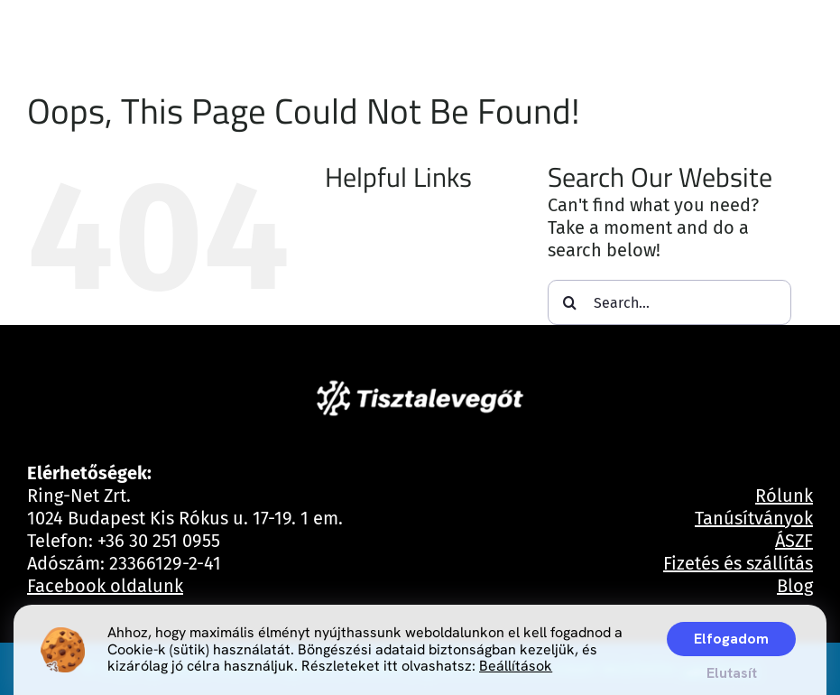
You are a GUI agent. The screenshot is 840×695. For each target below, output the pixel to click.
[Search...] (669, 302)
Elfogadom (731, 638)
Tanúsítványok (754, 518)
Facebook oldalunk (105, 586)
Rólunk (784, 495)
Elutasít (731, 672)
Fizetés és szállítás (738, 563)
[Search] (570, 302)
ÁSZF (794, 540)
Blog (795, 586)
